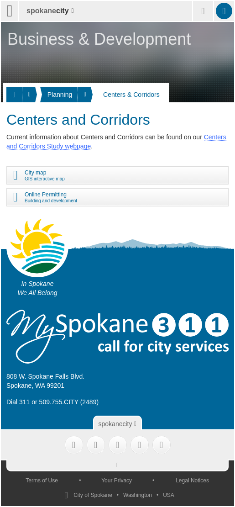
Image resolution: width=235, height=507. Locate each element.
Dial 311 (18, 402)
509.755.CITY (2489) (69, 402)
